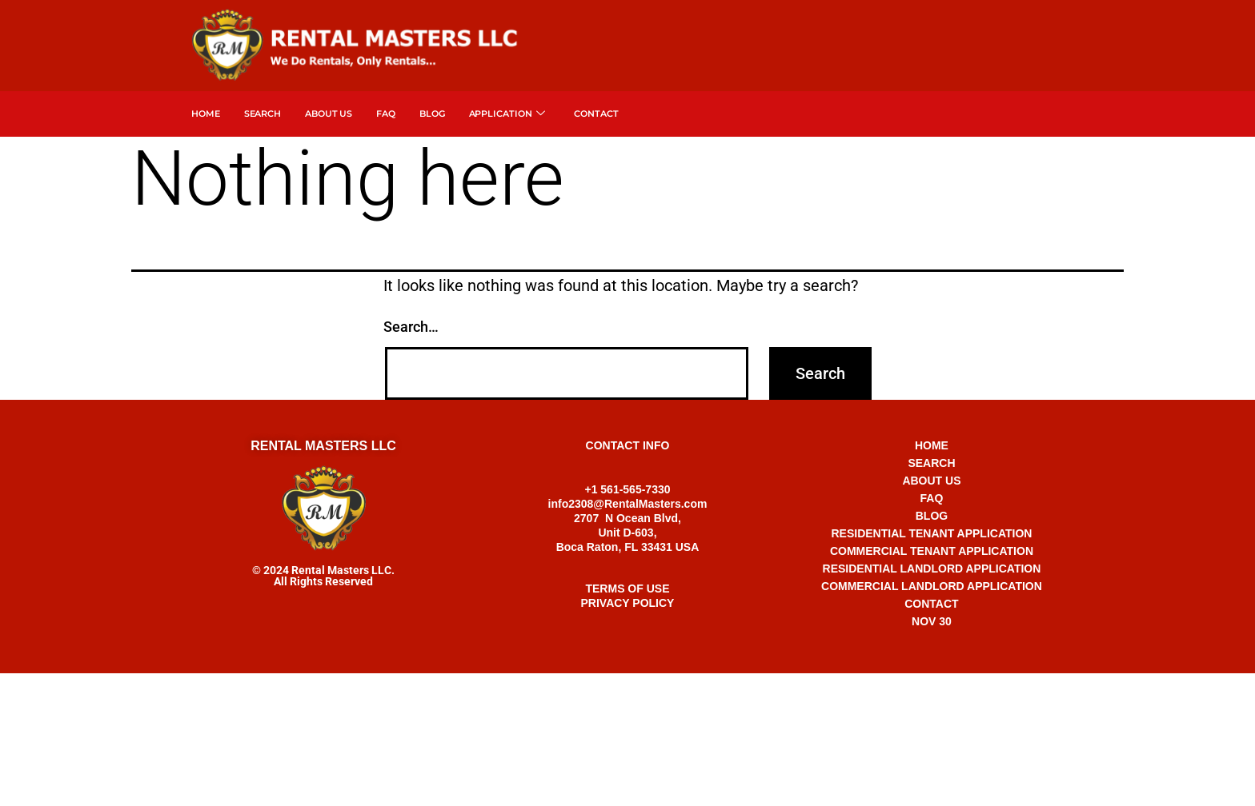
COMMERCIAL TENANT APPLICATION (931, 551)
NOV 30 (932, 621)
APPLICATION (507, 114)
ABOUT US (931, 480)
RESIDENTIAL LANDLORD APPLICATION (932, 568)
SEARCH (262, 113)
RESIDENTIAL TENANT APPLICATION (931, 533)
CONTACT (931, 603)
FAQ (385, 113)
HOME (931, 445)
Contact (596, 113)
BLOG (932, 515)
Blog (432, 113)
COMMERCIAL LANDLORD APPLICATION (931, 586)
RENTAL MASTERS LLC (323, 446)
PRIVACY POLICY (628, 603)
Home (205, 113)
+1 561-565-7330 (627, 689)
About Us (328, 113)
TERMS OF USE (627, 588)
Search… (411, 326)
